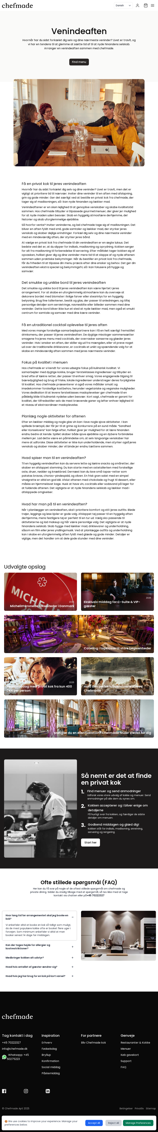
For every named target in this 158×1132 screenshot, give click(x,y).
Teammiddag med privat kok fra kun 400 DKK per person (39, 688)
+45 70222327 (95, 895)
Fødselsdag (49, 1049)
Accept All (94, 1123)
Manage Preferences (138, 1123)
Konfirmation (50, 1061)
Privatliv (139, 1108)
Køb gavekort (130, 1055)
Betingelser (126, 1108)
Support (126, 1061)
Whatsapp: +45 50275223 (15, 1057)
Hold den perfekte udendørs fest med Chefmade (113, 688)
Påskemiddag (51, 1073)
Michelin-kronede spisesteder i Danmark (42, 606)
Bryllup (46, 1055)
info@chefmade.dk (14, 1049)
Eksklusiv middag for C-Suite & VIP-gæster (112, 604)
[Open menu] (152, 5)
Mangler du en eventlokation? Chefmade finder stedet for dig (102, 733)
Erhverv (47, 1043)
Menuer (126, 1049)
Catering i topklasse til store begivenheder (117, 648)
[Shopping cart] (145, 5)
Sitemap (151, 1108)
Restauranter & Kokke (135, 1043)
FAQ (123, 1067)
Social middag (51, 1067)
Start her (90, 842)
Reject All (113, 1123)
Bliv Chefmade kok (93, 1043)
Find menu (79, 62)
